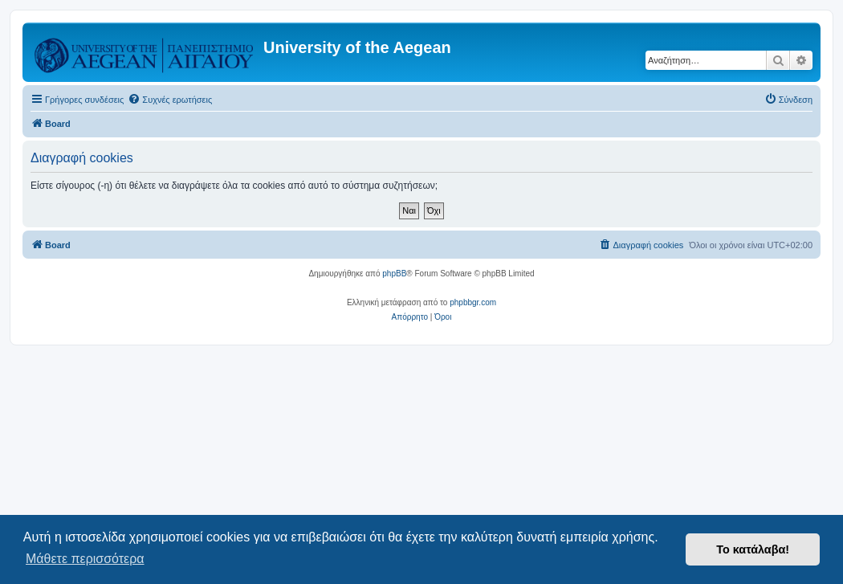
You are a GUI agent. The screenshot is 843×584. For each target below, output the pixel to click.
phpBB (394, 273)
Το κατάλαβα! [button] (752, 549)
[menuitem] (170, 99)
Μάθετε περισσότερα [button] (85, 559)
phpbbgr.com (473, 302)
